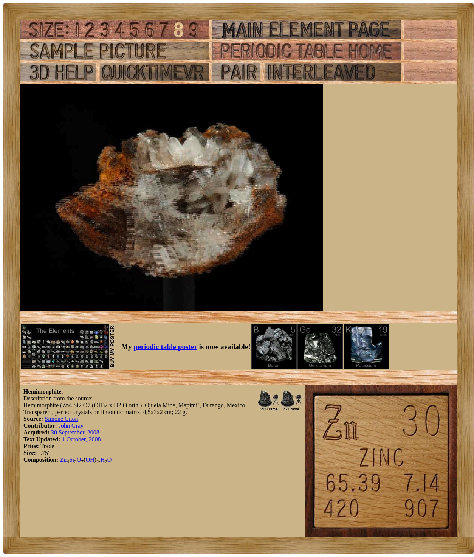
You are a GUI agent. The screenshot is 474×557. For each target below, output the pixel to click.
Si (71, 459)
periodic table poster (165, 347)
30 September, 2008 (75, 432)
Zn (63, 459)
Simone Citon (61, 419)
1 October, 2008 (81, 439)
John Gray (71, 425)
